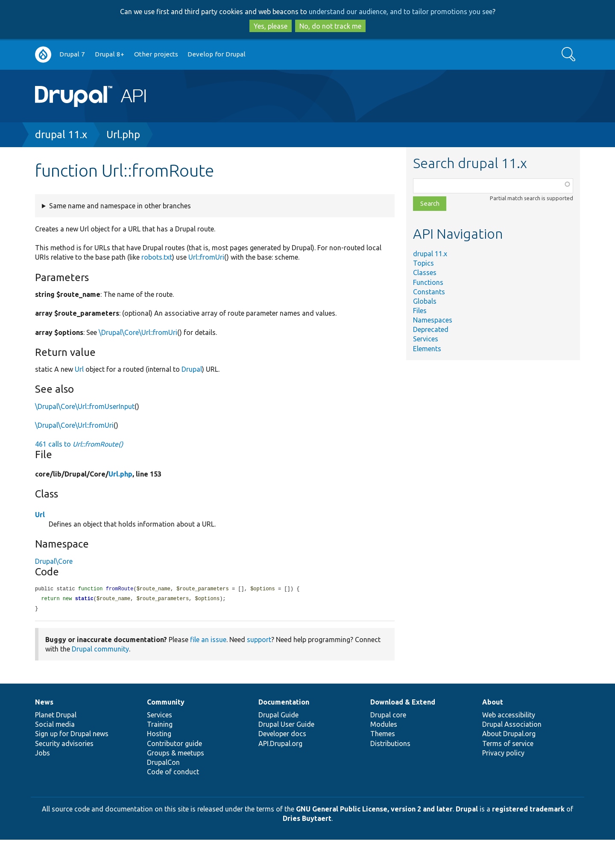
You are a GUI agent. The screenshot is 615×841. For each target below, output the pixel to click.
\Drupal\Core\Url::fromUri (138, 332)
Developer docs (282, 735)
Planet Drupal (55, 716)
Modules (383, 725)
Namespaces (432, 320)
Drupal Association (512, 725)
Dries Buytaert (307, 819)
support (259, 641)
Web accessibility (508, 716)
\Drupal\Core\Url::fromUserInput (85, 406)
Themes (382, 735)
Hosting (159, 735)
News (44, 703)
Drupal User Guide (286, 725)
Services (425, 339)
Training (160, 725)
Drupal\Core (54, 561)
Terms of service (507, 745)
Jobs (42, 754)
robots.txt (156, 257)
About (492, 703)
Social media (55, 725)
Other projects (156, 54)
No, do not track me (330, 26)
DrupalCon (163, 763)
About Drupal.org (509, 735)
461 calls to (79, 444)
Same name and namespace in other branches (120, 206)
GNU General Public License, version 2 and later (374, 810)
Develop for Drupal (216, 54)
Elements (427, 348)
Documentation (283, 703)
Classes (424, 272)
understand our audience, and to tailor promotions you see (400, 11)
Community (165, 703)
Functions (428, 282)
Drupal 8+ (109, 54)
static (84, 599)
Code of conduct (173, 773)
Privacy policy (503, 754)
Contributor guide (174, 745)
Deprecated (430, 329)
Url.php (123, 134)
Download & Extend (402, 703)
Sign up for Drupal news (71, 735)
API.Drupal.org (280, 745)
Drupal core (388, 716)
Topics (423, 263)
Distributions (390, 745)
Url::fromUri (206, 257)
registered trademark (528, 810)
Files (420, 310)
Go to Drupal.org (43, 54)
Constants (429, 292)
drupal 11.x (61, 134)
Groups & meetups (175, 754)
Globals (424, 301)
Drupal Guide (278, 716)
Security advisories (64, 745)
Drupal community (100, 650)
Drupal (192, 369)
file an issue (208, 641)
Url (79, 369)
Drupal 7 (72, 54)
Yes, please (270, 26)
